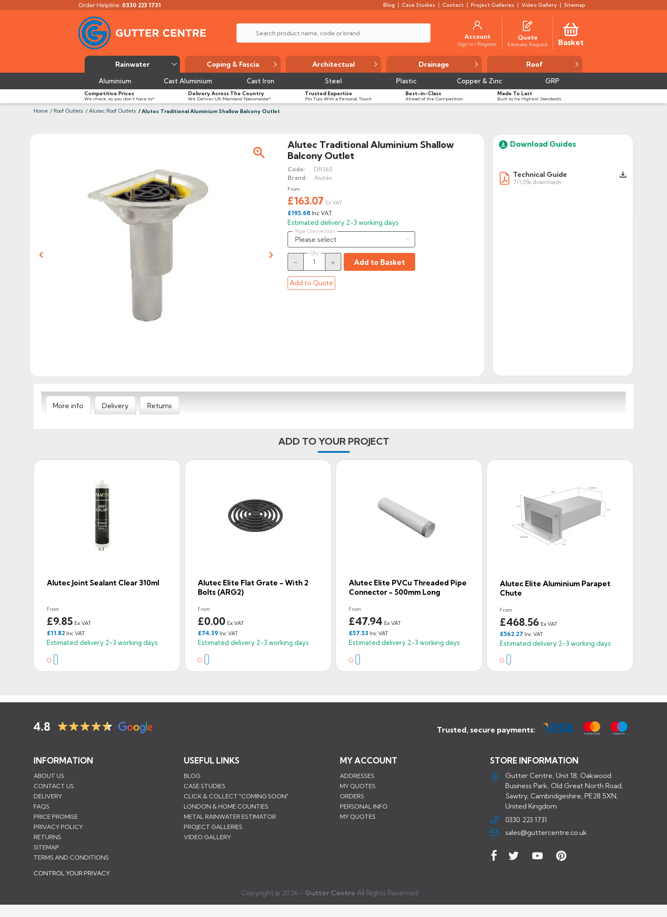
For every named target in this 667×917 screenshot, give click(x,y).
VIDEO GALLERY (207, 836)
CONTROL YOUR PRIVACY (72, 879)
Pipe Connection (315, 231)
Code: (296, 169)
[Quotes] (527, 25)
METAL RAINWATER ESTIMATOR (230, 816)
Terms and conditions (71, 857)
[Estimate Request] (527, 44)
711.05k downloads (537, 182)
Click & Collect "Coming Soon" (236, 796)
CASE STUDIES (204, 785)
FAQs (41, 806)
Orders (352, 796)
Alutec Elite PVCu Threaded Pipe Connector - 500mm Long (408, 587)
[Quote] (528, 37)
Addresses (357, 775)
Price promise (56, 816)
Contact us (54, 785)
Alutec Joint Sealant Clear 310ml (103, 582)
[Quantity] (314, 261)
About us (49, 775)
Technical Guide (540, 174)
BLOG (192, 775)
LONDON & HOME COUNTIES (226, 806)
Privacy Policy (58, 826)
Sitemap (46, 847)
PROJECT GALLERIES (213, 826)
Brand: (297, 178)
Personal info (364, 806)
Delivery (48, 796)
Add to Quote (311, 283)
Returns (47, 836)
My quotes (358, 785)
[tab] (68, 405)
